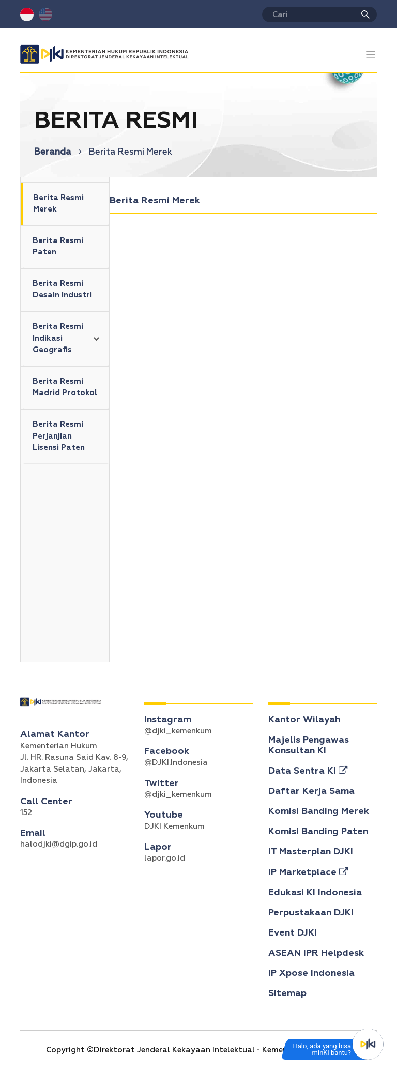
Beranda (58, 152)
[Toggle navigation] (370, 54)
